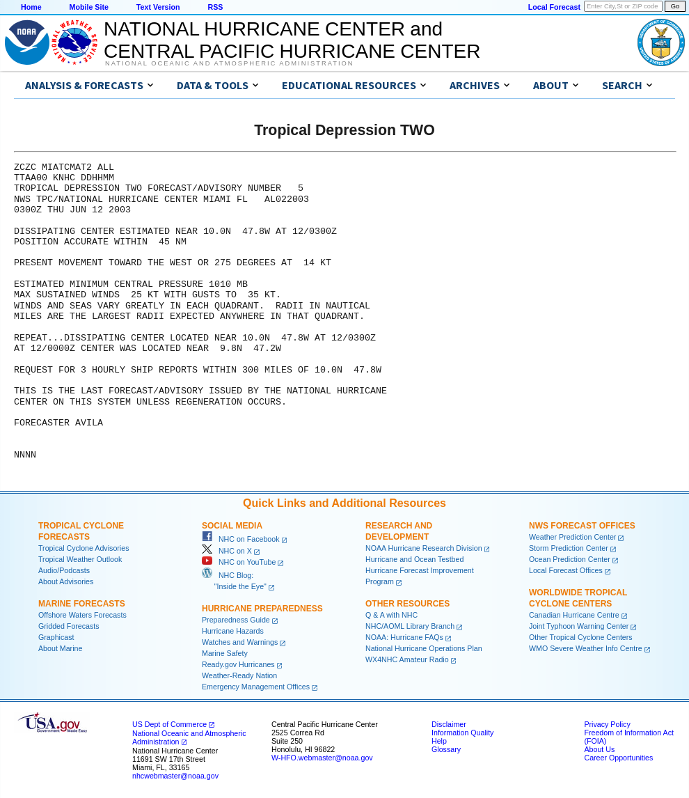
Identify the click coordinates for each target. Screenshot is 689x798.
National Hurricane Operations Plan (423, 648)
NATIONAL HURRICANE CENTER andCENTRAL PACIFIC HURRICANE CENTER (292, 40)
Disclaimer (448, 724)
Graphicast (56, 637)
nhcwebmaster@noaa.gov (175, 776)
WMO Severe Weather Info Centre (585, 648)
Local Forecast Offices (566, 570)
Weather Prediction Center (572, 537)
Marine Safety (225, 653)
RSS (215, 7)
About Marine (60, 648)
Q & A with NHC (391, 615)
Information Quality (462, 732)
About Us (599, 749)
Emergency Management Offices (256, 686)
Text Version (158, 7)
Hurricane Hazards (233, 631)
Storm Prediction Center (568, 548)
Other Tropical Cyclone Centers (581, 637)
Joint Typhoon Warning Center (578, 626)
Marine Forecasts (81, 604)
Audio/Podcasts (64, 570)
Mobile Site (89, 7)
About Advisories (65, 581)
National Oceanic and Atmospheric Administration (229, 63)
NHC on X (227, 551)
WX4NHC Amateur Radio (407, 659)
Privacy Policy (607, 724)
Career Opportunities (618, 757)
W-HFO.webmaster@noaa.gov (322, 757)
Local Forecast (554, 7)
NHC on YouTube (239, 562)
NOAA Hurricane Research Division (423, 548)
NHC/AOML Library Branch (409, 626)
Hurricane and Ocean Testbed (414, 559)
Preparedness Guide (236, 620)
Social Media (232, 526)
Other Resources (407, 604)
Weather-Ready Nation (239, 675)
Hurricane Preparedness (262, 608)
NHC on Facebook (241, 539)
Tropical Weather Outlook (80, 559)
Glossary (446, 749)
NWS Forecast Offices (582, 526)
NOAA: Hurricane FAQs (404, 637)
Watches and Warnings (240, 642)
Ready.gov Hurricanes (238, 664)
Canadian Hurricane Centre (574, 615)
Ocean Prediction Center (569, 559)
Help (439, 741)
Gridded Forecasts (69, 626)
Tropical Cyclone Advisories (83, 548)
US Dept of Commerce (169, 724)
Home (31, 7)
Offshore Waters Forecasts (82, 615)
